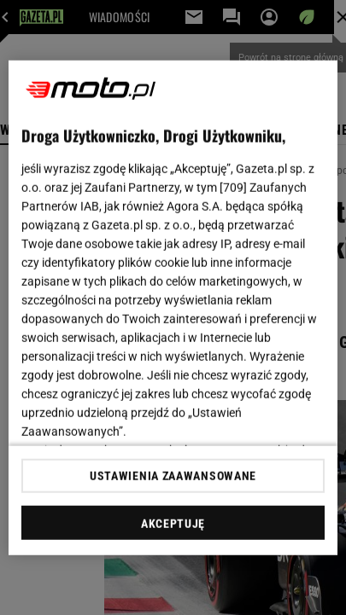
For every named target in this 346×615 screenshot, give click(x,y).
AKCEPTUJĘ (173, 524)
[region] (173, 307)
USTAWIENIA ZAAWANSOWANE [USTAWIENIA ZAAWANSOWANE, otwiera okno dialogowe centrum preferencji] (173, 476)
